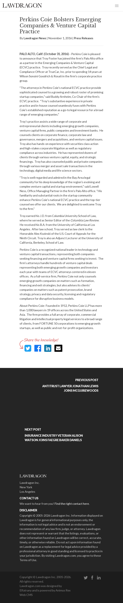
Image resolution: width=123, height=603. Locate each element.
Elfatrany (26, 590)
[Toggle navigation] (117, 5)
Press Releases (83, 38)
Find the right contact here (71, 503)
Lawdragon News (35, 38)
